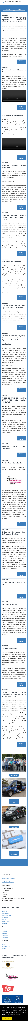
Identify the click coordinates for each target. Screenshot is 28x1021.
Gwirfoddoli (14, 775)
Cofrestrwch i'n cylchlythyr (14, 853)
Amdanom (5, 931)
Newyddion (5, 933)
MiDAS (4, 919)
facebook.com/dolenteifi (8, 878)
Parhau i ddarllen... (21, 62)
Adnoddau (5, 937)
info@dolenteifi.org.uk (8, 882)
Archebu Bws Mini (14, 801)
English (19, 9)
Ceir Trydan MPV (6, 915)
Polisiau (4, 944)
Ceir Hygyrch (5, 913)
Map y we (4, 948)
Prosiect (4, 923)
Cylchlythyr (5, 935)
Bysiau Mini (5, 911)
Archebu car (14, 827)
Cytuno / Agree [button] (7, 1018)
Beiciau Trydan (6, 921)
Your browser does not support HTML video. (14, 96)
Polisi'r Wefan (6, 946)
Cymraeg (8, 9)
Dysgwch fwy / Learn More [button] (14, 1014)
